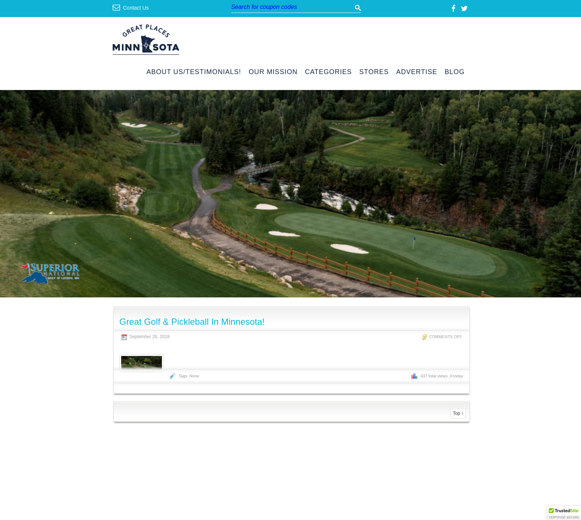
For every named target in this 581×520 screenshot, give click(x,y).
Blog (455, 72)
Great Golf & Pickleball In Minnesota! (192, 322)
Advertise (416, 72)
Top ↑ (458, 413)
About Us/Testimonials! (193, 72)
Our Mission (273, 72)
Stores (374, 72)
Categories (328, 72)
